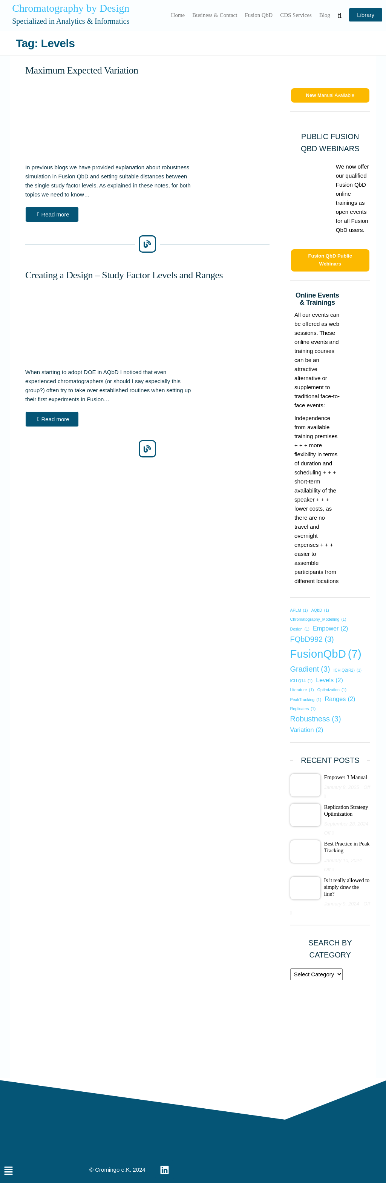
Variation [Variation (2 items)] (306, 730)
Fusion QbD (259, 15)
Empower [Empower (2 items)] (330, 628)
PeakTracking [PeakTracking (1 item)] (306, 700)
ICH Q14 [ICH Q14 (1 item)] (301, 681)
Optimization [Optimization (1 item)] (331, 690)
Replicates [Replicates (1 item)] (303, 709)
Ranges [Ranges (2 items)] (340, 699)
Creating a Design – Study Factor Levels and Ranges (124, 275)
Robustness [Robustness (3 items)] (315, 719)
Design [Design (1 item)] (299, 629)
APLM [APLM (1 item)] (299, 610)
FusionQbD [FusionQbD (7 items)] (325, 654)
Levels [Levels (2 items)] (329, 680)
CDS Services (296, 15)
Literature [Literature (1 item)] (302, 690)
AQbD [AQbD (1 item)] (320, 610)
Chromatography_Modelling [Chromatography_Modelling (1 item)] (318, 619)
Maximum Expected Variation (81, 70)
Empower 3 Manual (345, 777)
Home (178, 15)
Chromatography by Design (70, 8)
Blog (324, 15)
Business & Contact (214, 15)
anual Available (330, 95)
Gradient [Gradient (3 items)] (310, 669)
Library (365, 15)
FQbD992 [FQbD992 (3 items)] (312, 639)
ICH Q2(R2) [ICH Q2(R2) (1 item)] (347, 670)
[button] (52, 214)
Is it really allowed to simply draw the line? (347, 887)
